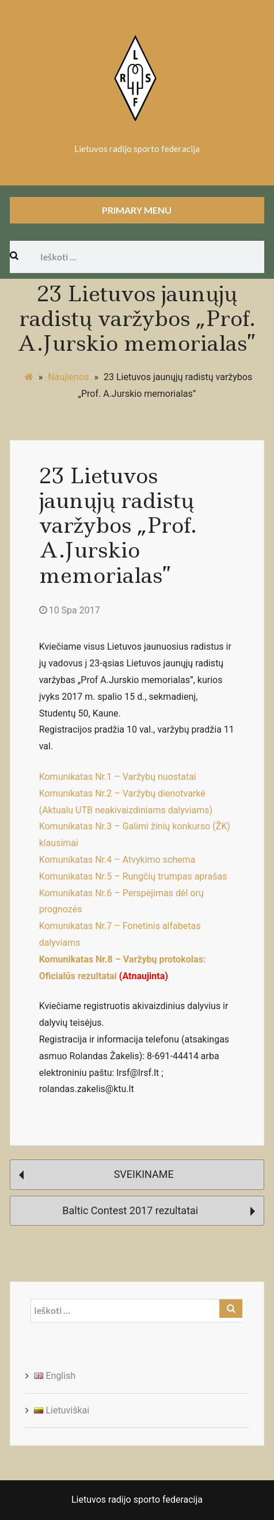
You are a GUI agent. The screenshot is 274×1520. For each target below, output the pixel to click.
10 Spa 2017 (69, 610)
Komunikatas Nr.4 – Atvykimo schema (117, 859)
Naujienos (68, 377)
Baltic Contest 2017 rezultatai (158, 1210)
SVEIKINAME (96, 1174)
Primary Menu (137, 209)
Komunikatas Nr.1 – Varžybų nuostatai (117, 776)
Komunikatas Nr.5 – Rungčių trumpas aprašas (133, 876)
